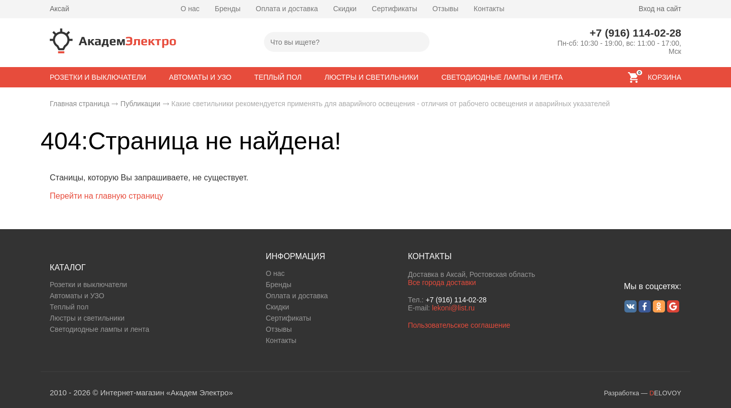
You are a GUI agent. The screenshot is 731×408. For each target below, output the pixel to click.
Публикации (140, 104)
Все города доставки (442, 282)
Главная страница (80, 104)
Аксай (59, 9)
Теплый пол (69, 307)
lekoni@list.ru (453, 308)
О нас (190, 9)
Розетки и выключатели (88, 284)
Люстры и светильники (87, 318)
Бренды (228, 9)
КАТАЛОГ (68, 267)
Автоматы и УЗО (77, 296)
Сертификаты (394, 9)
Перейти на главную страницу (106, 196)
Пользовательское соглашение (459, 325)
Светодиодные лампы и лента (99, 329)
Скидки (344, 9)
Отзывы (445, 9)
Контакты (489, 9)
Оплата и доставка (287, 9)
